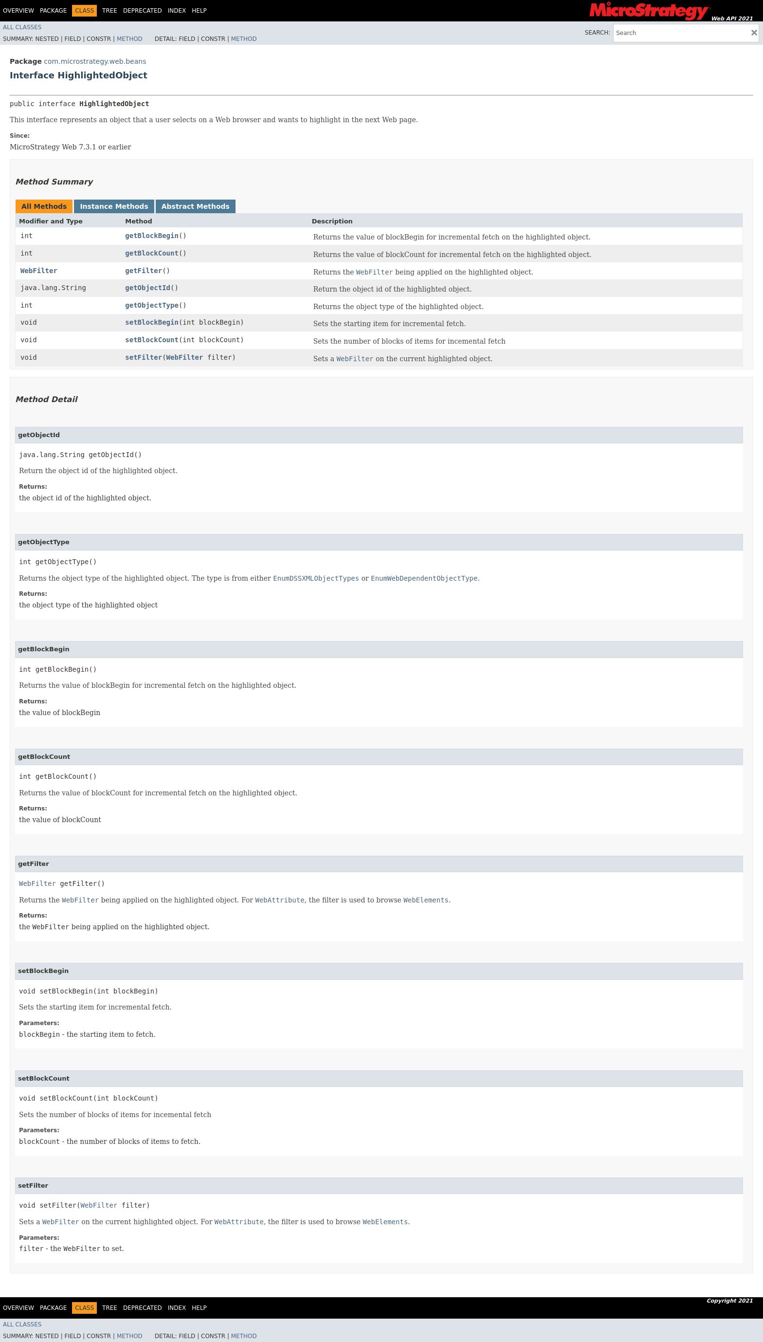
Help (199, 10)
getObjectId (147, 288)
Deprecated (142, 10)
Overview (18, 10)
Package (53, 10)
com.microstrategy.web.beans (95, 61)
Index (177, 10)
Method (130, 39)
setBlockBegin (152, 322)
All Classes (22, 27)
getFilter (143, 271)
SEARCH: (598, 32)
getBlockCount (152, 253)
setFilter (143, 357)
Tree (109, 10)
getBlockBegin (152, 235)
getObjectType (152, 305)
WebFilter (38, 271)
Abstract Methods (196, 206)
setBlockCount (152, 340)
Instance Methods (114, 206)
